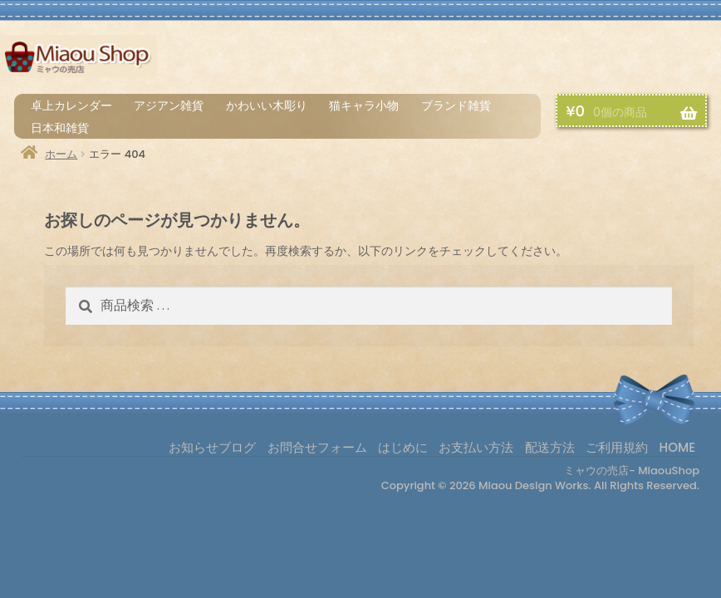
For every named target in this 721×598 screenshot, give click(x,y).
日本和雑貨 (60, 128)
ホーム (61, 154)
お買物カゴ (684, 60)
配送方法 (614, 60)
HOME (677, 447)
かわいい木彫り (266, 105)
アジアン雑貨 (169, 105)
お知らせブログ (212, 447)
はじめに (479, 60)
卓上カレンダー (71, 105)
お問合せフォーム (317, 447)
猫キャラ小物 (364, 105)
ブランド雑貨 (456, 105)
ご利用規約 (617, 447)
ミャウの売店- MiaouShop (631, 470)
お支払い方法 (545, 60)
